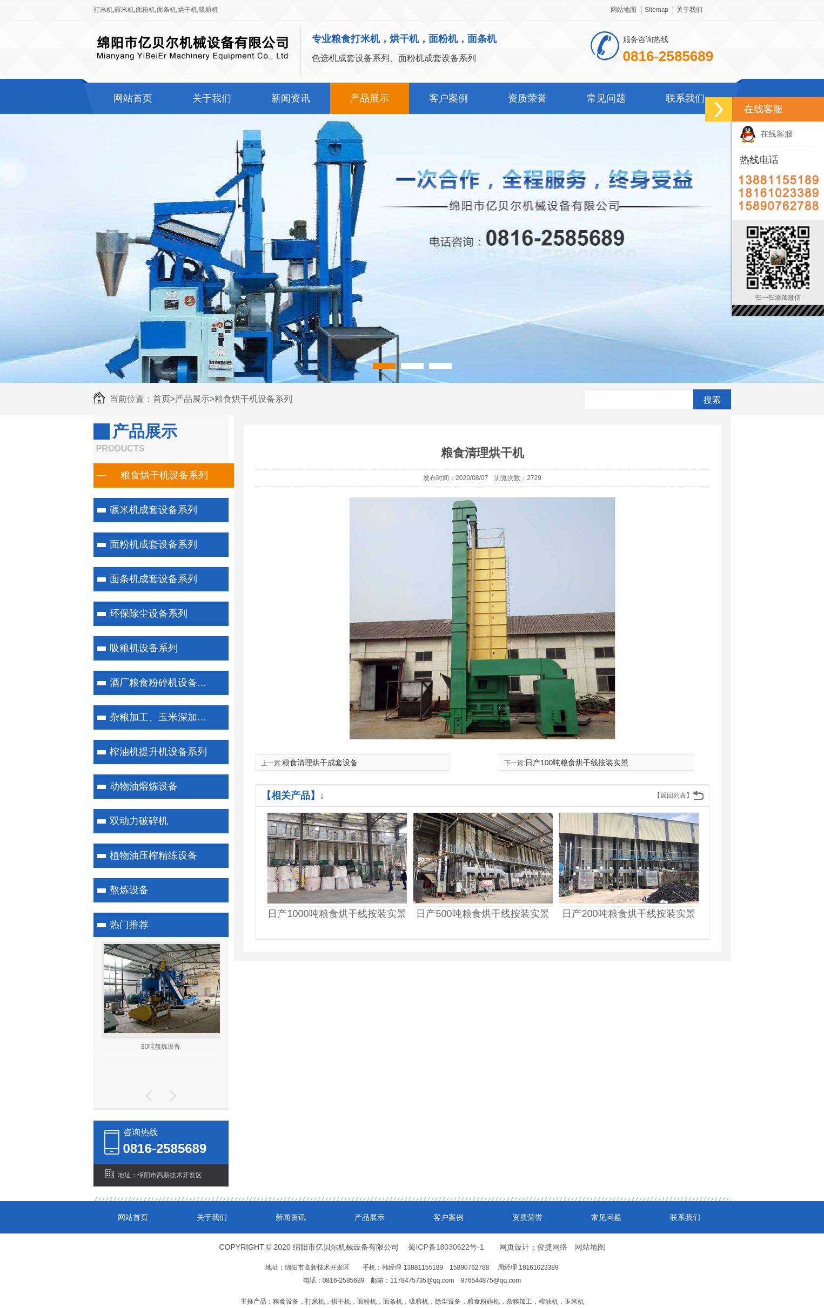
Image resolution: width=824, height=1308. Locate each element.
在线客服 (766, 133)
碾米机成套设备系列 (153, 509)
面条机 (166, 10)
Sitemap (656, 10)
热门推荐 (129, 924)
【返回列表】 (673, 795)
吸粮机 (208, 10)
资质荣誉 (527, 98)
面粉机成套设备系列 (153, 544)
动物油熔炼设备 (144, 786)
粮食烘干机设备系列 (253, 398)
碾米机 (124, 10)
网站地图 (624, 10)
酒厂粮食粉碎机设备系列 (163, 682)
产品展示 (369, 98)
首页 (164, 398)
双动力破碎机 (139, 820)
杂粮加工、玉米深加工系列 (166, 717)
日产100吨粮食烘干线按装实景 (576, 762)
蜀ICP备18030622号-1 (446, 1247)
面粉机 (145, 10)
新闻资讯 (290, 98)
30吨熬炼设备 (160, 1046)
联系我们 (685, 98)
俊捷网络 (552, 1247)
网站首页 (132, 98)
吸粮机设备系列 (144, 648)
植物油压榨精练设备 (153, 855)
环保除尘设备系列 (148, 613)
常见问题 (606, 98)
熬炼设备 (129, 890)
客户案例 (448, 98)
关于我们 (689, 10)
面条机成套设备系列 (153, 579)
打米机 (103, 10)
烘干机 (187, 10)
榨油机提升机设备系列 (158, 751)
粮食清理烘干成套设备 (320, 762)
